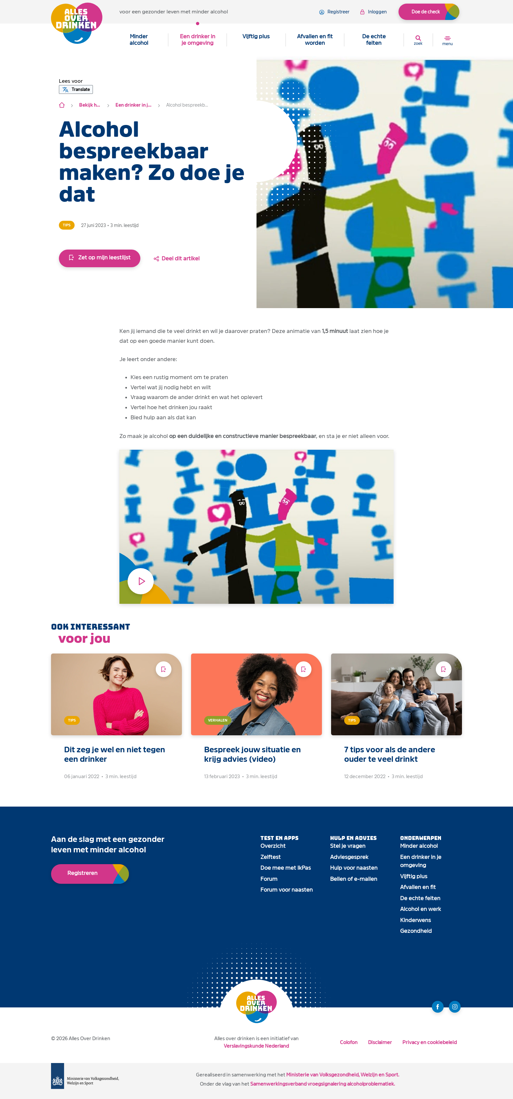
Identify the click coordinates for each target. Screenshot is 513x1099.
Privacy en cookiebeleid (429, 1042)
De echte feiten (374, 40)
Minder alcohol (139, 40)
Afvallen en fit (418, 887)
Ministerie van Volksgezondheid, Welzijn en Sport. (342, 1074)
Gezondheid (416, 931)
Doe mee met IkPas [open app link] (285, 868)
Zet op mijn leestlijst (100, 257)
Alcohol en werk (420, 909)
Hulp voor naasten (354, 868)
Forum (268, 879)
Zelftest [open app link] (270, 857)
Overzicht (273, 846)
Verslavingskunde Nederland (256, 1045)
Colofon (349, 1042)
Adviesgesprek (349, 857)
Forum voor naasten (286, 890)
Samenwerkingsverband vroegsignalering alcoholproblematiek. (322, 1083)
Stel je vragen (347, 846)
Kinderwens (415, 920)
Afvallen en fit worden (315, 40)
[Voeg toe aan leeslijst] (163, 669)
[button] (71, 81)
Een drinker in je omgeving (197, 40)
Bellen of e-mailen (353, 879)
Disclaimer (380, 1042)
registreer (334, 12)
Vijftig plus (256, 36)
